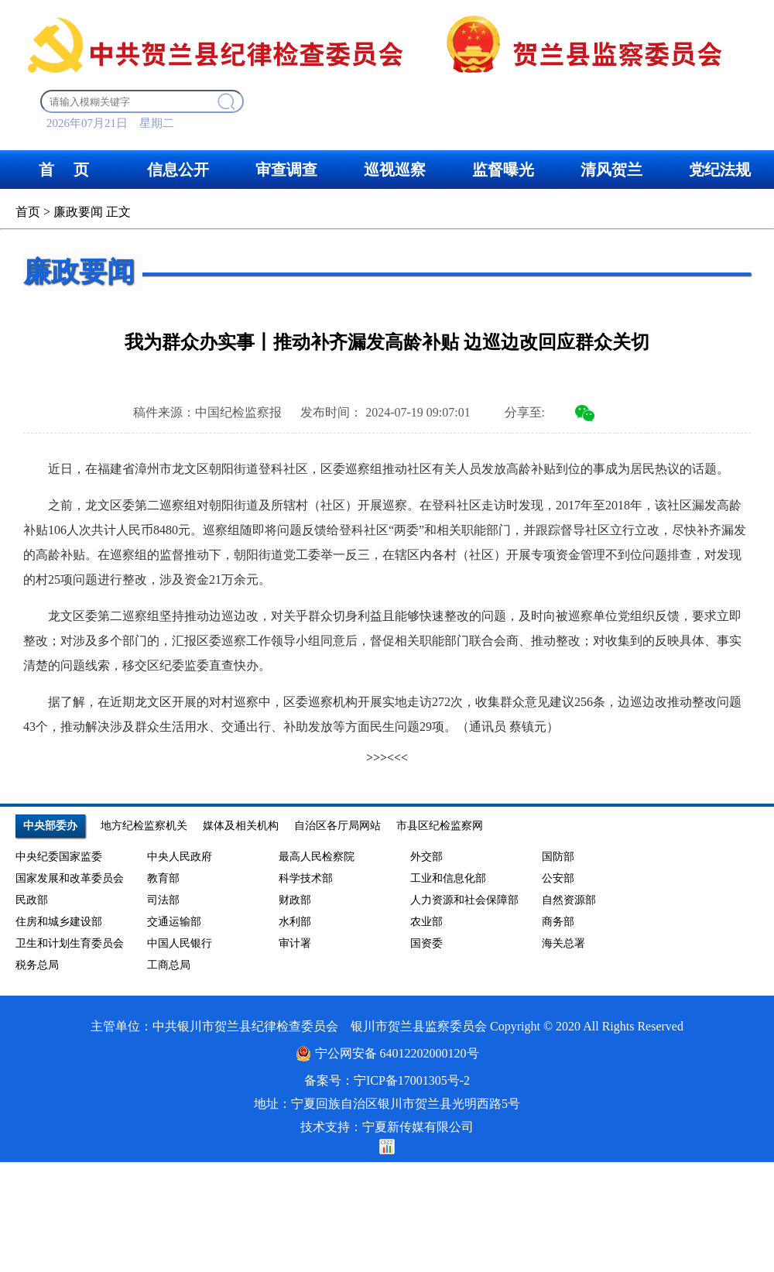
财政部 (295, 900)
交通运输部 (174, 921)
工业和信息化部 (448, 878)
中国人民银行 (179, 943)
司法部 (163, 900)
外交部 (426, 856)
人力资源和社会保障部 (464, 900)
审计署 (295, 943)
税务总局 (37, 965)
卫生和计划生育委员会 (69, 943)
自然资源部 (569, 900)
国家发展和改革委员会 (69, 878)
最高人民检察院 (316, 856)
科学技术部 (306, 878)
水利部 (295, 921)
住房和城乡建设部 (58, 921)
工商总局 (168, 965)
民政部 (31, 900)
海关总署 (563, 943)
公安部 (558, 878)
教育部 (163, 878)
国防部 (558, 856)
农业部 (426, 921)
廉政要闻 (78, 211)
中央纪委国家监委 (58, 856)
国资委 (426, 943)
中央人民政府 (179, 856)
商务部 (558, 921)
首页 (27, 211)
